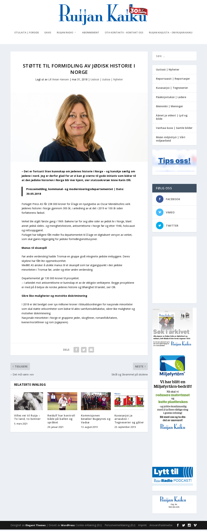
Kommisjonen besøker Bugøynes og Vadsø (96, 420)
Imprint (142, 526)
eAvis (47, 34)
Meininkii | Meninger (169, 107)
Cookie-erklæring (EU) (89, 526)
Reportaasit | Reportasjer (173, 80)
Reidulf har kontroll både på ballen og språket (61, 420)
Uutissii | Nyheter (167, 71)
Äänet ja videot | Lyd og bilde (171, 118)
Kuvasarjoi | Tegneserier (172, 89)
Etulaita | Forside (27, 34)
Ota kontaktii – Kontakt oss (124, 34)
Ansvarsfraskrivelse (161, 526)
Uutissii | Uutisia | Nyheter (106, 81)
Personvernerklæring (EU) (120, 526)
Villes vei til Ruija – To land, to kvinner (27, 418)
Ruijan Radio (65, 34)
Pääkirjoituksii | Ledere (171, 98)
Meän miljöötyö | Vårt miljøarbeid (170, 140)
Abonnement (90, 34)
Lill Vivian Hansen (58, 81)
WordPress (68, 526)
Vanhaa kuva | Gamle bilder (174, 129)
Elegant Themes (36, 526)
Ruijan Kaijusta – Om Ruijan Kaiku (170, 34)
